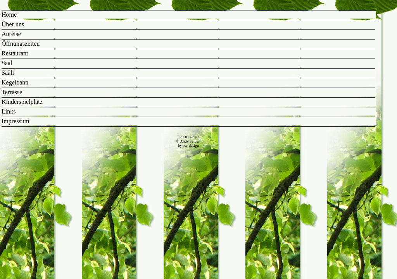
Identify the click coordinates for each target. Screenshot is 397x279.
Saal (7, 63)
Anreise (11, 34)
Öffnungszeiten (21, 43)
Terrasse (12, 92)
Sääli (8, 72)
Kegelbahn (15, 82)
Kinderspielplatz (22, 101)
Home (9, 14)
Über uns (13, 24)
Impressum (15, 121)
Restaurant (15, 53)
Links (9, 111)
